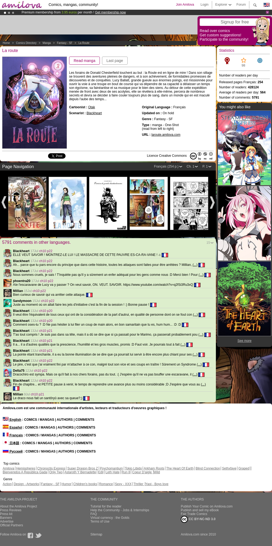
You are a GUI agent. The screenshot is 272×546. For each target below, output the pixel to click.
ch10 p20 (45, 311)
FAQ (93, 514)
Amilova (8, 468)
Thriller (138, 484)
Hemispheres (25, 468)
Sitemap (96, 534)
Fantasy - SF (64, 42)
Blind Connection (208, 468)
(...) (195, 265)
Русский (13, 451)
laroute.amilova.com (165, 135)
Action (7, 484)
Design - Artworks (26, 484)
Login (204, 4)
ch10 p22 (45, 251)
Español (12, 427)
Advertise (6, 521)
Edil (101, 472)
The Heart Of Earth (179, 468)
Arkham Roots (154, 468)
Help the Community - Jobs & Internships (119, 510)
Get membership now (110, 12)
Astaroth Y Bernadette (80, 472)
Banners (6, 518)
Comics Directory (26, 42)
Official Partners (11, 525)
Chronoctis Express (51, 468)
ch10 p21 (45, 331)
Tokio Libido (133, 468)
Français (13, 435)
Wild (157, 472)
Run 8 (125, 472)
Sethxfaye (229, 468)
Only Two (56, 472)
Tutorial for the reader (105, 506)
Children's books (85, 484)
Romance (106, 484)
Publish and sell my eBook (200, 510)
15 (208, 243)
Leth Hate (113, 472)
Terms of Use (100, 521)
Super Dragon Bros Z (82, 468)
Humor (66, 484)
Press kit (6, 514)
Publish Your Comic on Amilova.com (207, 506)
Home (6, 42)
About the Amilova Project (18, 506)
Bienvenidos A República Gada (25, 472)
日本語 (11, 443)
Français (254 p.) (166, 166)
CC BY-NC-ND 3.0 (198, 519)
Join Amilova (185, 4)
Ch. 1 (191, 166)
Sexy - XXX (123, 484)
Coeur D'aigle (142, 472)
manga (47, 42)
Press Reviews (10, 510)
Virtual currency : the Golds (110, 518)
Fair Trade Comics (194, 514)
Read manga (84, 60)
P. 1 (205, 166)
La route (84, 42)
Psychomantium (111, 468)
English (12, 420)
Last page (115, 60)
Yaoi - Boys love (156, 484)
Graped (243, 468)
